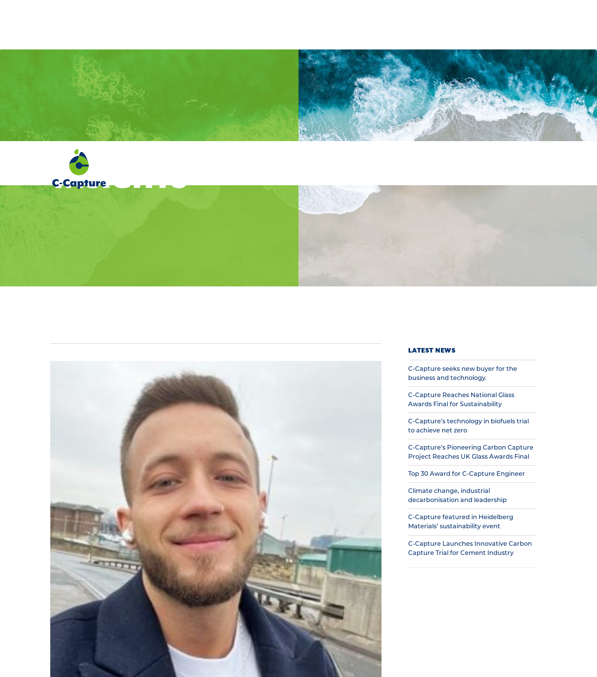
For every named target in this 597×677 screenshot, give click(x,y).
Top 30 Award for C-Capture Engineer (466, 332)
